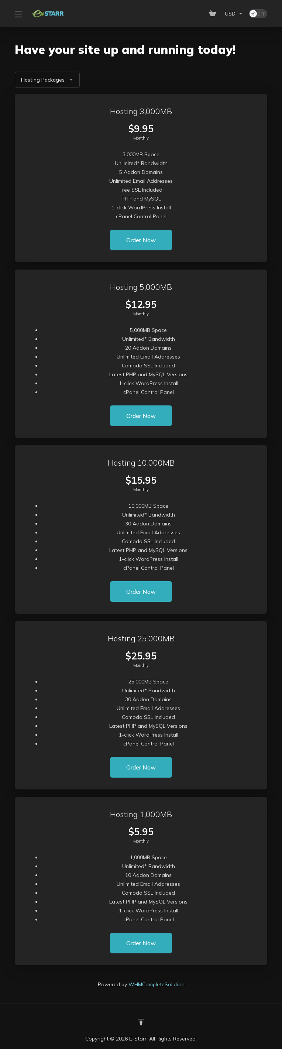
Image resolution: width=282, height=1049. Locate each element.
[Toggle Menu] (18, 13)
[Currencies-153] (234, 13)
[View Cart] (214, 13)
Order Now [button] (141, 240)
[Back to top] (141, 1022)
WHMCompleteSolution (156, 984)
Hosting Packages (47, 79)
